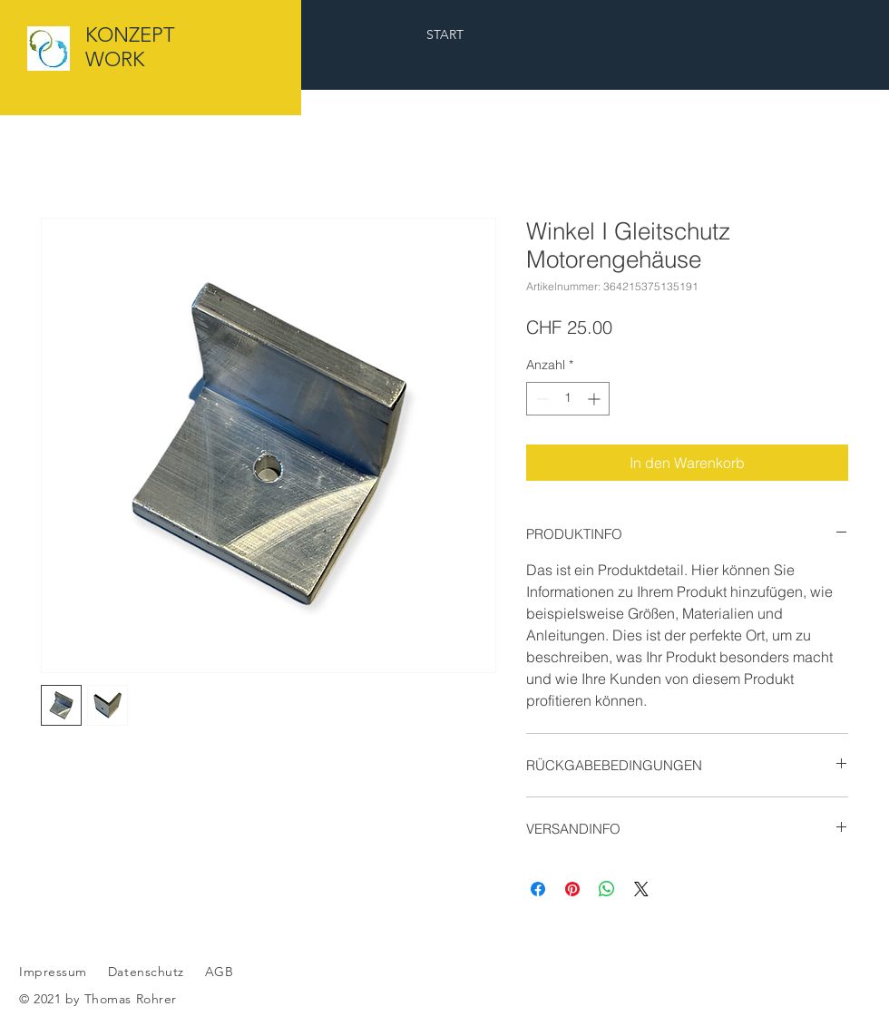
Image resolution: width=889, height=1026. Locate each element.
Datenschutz (148, 971)
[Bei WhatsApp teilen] (607, 889)
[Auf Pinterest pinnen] (572, 889)
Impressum (53, 971)
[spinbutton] (568, 399)
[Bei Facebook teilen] (538, 889)
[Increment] (595, 399)
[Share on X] (641, 889)
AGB (216, 971)
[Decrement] (540, 399)
